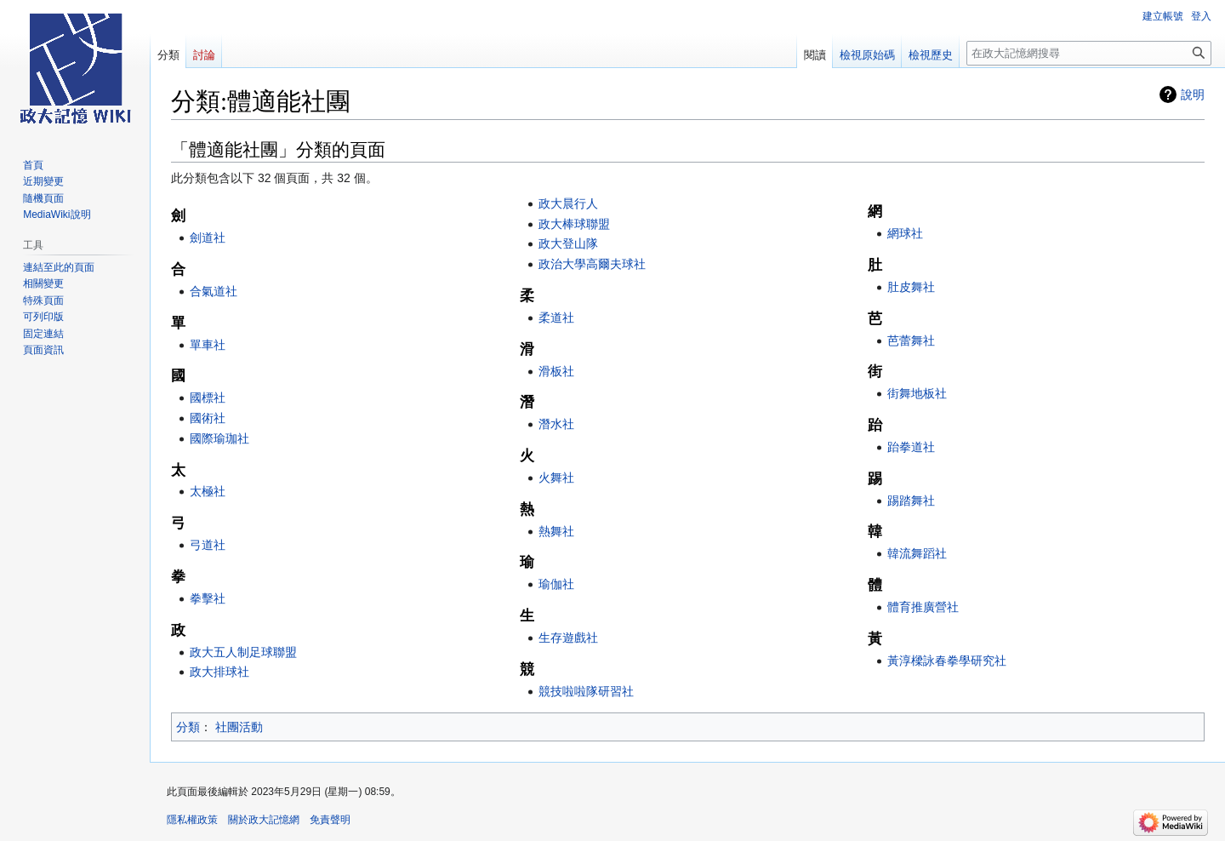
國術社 (207, 418)
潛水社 (556, 424)
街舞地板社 (917, 393)
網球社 (905, 233)
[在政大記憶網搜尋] (1088, 53)
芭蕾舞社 (911, 340)
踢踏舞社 (911, 500)
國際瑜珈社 (219, 438)
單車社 (207, 345)
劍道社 (207, 237)
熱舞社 (556, 531)
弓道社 (207, 545)
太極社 (207, 491)
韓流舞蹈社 (917, 553)
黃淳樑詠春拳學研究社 (946, 660)
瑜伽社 (556, 584)
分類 (188, 727)
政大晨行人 (568, 203)
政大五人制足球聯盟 (243, 652)
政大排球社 (219, 671)
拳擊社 (207, 598)
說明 (1193, 94)
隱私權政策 (192, 820)
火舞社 (556, 477)
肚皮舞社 (911, 287)
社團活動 (239, 727)
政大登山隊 (568, 243)
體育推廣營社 (923, 607)
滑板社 (556, 371)
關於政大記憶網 (263, 820)
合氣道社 (213, 291)
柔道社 (556, 317)
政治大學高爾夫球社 (592, 264)
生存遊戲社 (568, 637)
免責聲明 (330, 820)
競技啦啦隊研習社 (586, 691)
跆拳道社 (911, 447)
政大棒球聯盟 (574, 224)
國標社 (207, 397)
